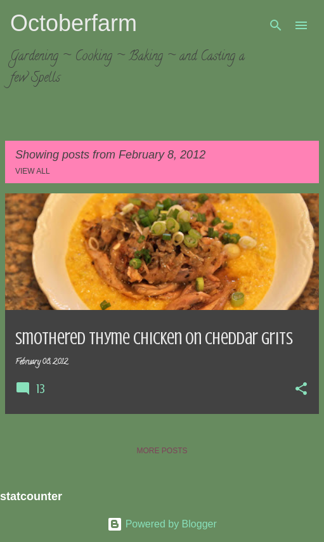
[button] (301, 390)
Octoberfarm (73, 23)
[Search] (275, 25)
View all (32, 171)
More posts (161, 450)
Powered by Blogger (162, 524)
